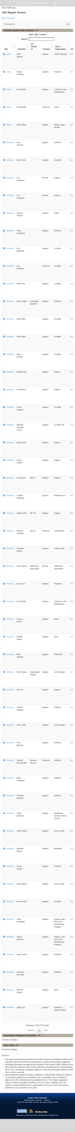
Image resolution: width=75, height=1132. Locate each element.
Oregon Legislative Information (33, 3)
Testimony (10, 142)
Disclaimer (20, 1115)
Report (8, 89)
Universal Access (31, 1115)
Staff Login (11, 8)
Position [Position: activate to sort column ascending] (46, 49)
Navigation (9, 24)
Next (46, 1030)
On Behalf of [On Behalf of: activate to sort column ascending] (33, 46)
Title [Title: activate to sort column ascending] (6, 49)
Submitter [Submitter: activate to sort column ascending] (22, 49)
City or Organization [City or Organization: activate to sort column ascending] (60, 47)
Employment (43, 1115)
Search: (37, 39)
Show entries (37, 34)
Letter (8, 54)
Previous (31, 1030)
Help (4, 8)
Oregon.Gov (53, 1115)
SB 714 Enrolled (8, 18)
